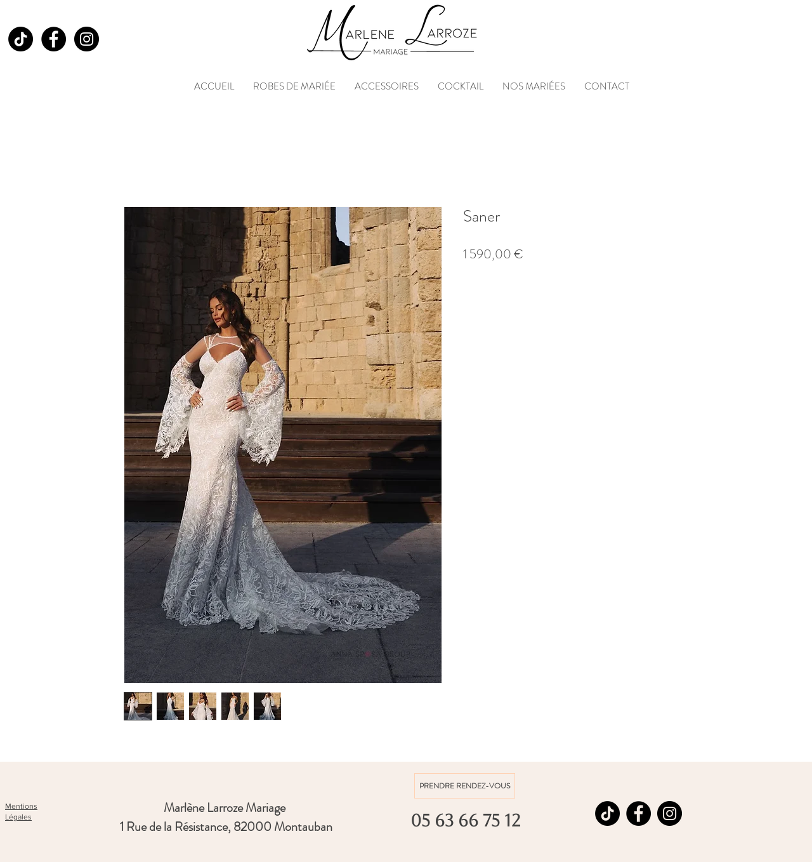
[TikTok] (20, 39)
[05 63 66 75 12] (465, 820)
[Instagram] (86, 39)
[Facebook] (53, 39)
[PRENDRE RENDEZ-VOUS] (464, 786)
